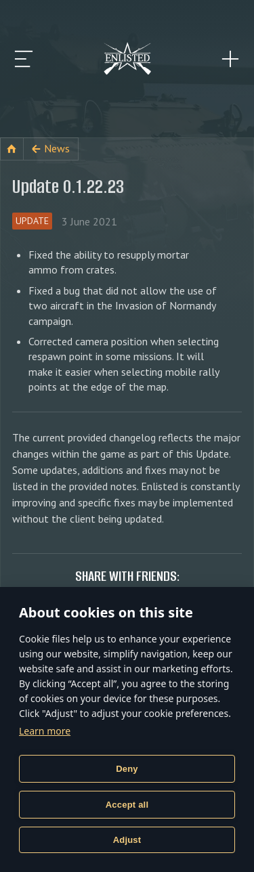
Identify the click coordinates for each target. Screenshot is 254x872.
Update (32, 221)
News (57, 148)
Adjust (127, 840)
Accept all (127, 805)
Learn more (44, 730)
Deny (127, 769)
